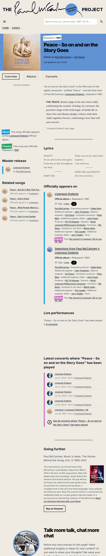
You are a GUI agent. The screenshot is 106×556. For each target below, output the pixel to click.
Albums (31, 76)
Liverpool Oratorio (18, 135)
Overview (11, 76)
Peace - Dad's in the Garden (23, 216)
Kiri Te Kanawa (72, 222)
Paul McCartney (63, 57)
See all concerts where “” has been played (77, 423)
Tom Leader (80, 231)
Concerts (51, 76)
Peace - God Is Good (19, 198)
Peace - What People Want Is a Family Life (29, 207)
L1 (74, 204)
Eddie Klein (96, 208)
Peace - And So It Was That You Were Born (29, 189)
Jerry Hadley (77, 235)
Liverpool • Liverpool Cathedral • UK (71, 410)
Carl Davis (79, 57)
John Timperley (82, 212)
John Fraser (92, 218)
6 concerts (52, 324)
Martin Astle (89, 228)
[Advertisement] (22, 106)
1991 (16, 150)
